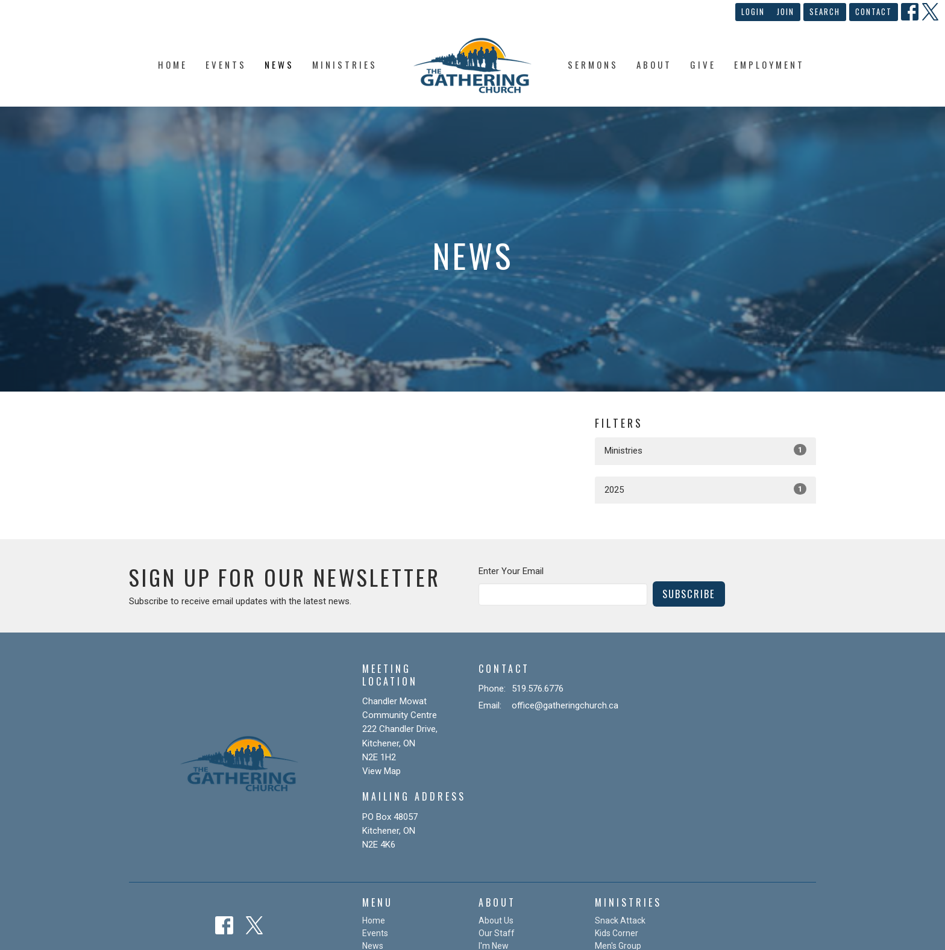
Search (824, 11)
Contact (873, 11)
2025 (705, 489)
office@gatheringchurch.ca (565, 705)
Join (785, 11)
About (654, 64)
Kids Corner (616, 933)
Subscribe (688, 593)
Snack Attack (620, 920)
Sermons (593, 64)
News (279, 64)
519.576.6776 (538, 688)
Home (172, 64)
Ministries (344, 64)
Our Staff (497, 933)
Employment (769, 64)
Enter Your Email (511, 571)
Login (753, 11)
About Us (496, 920)
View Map (381, 771)
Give (703, 64)
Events (226, 64)
